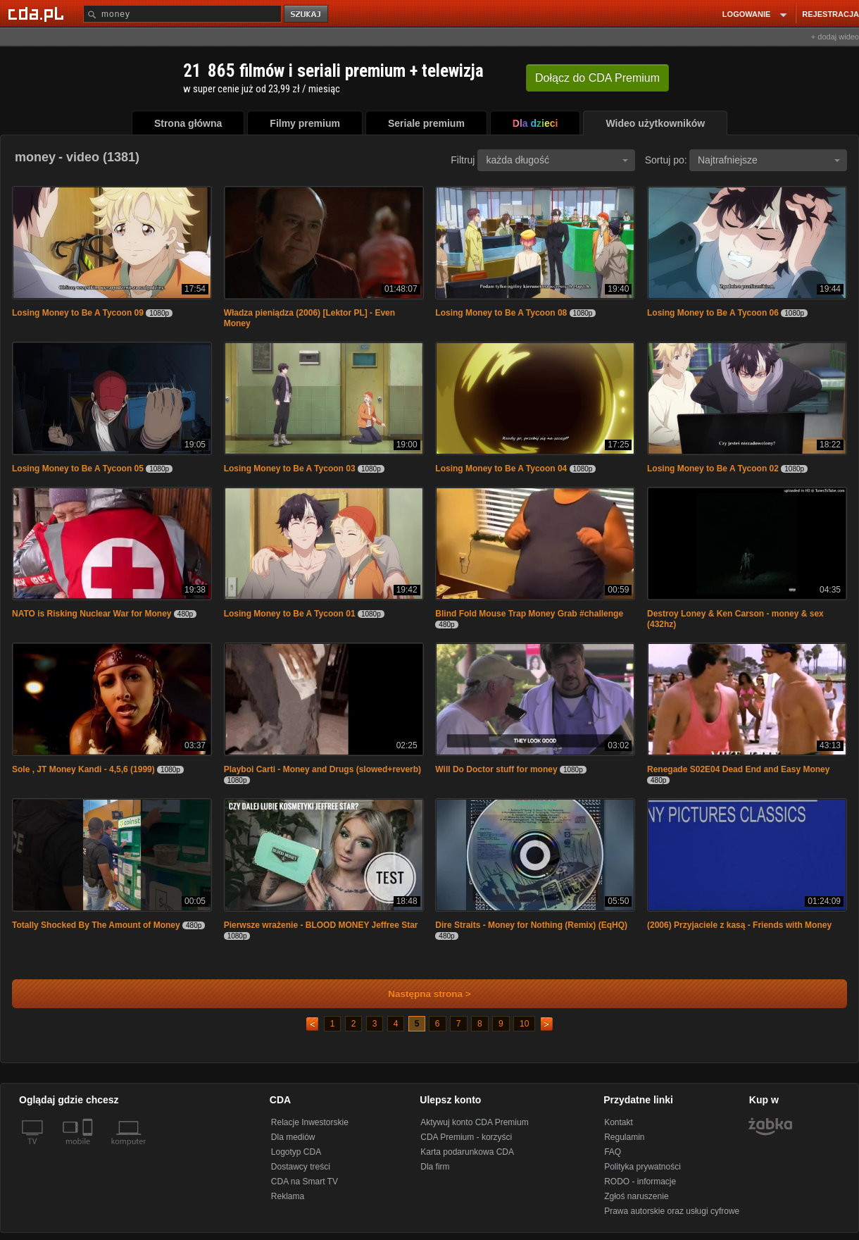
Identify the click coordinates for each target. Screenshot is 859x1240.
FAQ (612, 1152)
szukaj (307, 14)
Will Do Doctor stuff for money (496, 769)
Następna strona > (420, 993)
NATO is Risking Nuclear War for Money (92, 614)
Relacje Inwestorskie (310, 1122)
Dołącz (597, 78)
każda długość (557, 160)
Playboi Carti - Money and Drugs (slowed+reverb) (322, 769)
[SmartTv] (89, 1150)
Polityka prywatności (642, 1167)
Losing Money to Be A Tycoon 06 (713, 313)
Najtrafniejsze (769, 160)
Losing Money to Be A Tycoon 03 (290, 468)
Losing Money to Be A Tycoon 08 (501, 313)
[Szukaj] (182, 14)
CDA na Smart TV (304, 1181)
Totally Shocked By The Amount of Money (96, 925)
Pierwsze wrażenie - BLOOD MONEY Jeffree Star (321, 925)
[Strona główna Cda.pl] (38, 13)
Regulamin (624, 1137)
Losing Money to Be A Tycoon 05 (78, 468)
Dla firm (434, 1167)
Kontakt (618, 1122)
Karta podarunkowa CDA (467, 1152)
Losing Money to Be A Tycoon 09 (78, 313)
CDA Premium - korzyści (466, 1137)
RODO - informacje (640, 1181)
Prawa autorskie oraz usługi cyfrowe (671, 1211)
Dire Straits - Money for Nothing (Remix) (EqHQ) (531, 925)
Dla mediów (293, 1137)
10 (524, 1024)
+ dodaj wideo (835, 36)
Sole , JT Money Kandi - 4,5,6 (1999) (83, 769)
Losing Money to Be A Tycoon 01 (290, 614)
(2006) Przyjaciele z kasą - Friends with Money (739, 925)
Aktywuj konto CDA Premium (474, 1122)
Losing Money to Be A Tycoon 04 (502, 468)
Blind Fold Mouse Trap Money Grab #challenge (529, 614)
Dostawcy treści (300, 1167)
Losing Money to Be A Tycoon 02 (713, 468)
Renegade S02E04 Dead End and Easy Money (738, 769)
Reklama (287, 1196)
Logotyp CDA (296, 1152)
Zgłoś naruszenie (636, 1196)
